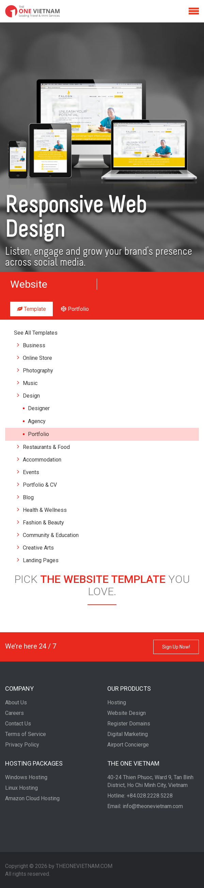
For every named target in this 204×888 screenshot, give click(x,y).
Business (34, 345)
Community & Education (51, 535)
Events (31, 472)
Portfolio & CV (40, 485)
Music (30, 383)
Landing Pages (41, 560)
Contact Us (18, 723)
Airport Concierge (128, 744)
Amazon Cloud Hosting (32, 798)
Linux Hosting (21, 788)
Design (31, 395)
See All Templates (36, 333)
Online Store (37, 358)
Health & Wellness (45, 510)
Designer (39, 408)
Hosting (116, 702)
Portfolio (75, 309)
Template (31, 309)
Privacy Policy (22, 744)
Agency (37, 421)
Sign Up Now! (176, 647)
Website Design (126, 713)
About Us (16, 702)
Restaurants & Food (46, 447)
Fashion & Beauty (43, 522)
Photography (38, 370)
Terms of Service (25, 734)
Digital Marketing (127, 734)
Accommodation (42, 459)
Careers (14, 713)
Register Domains (128, 723)
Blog (28, 497)
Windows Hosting (26, 777)
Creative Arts (38, 547)
